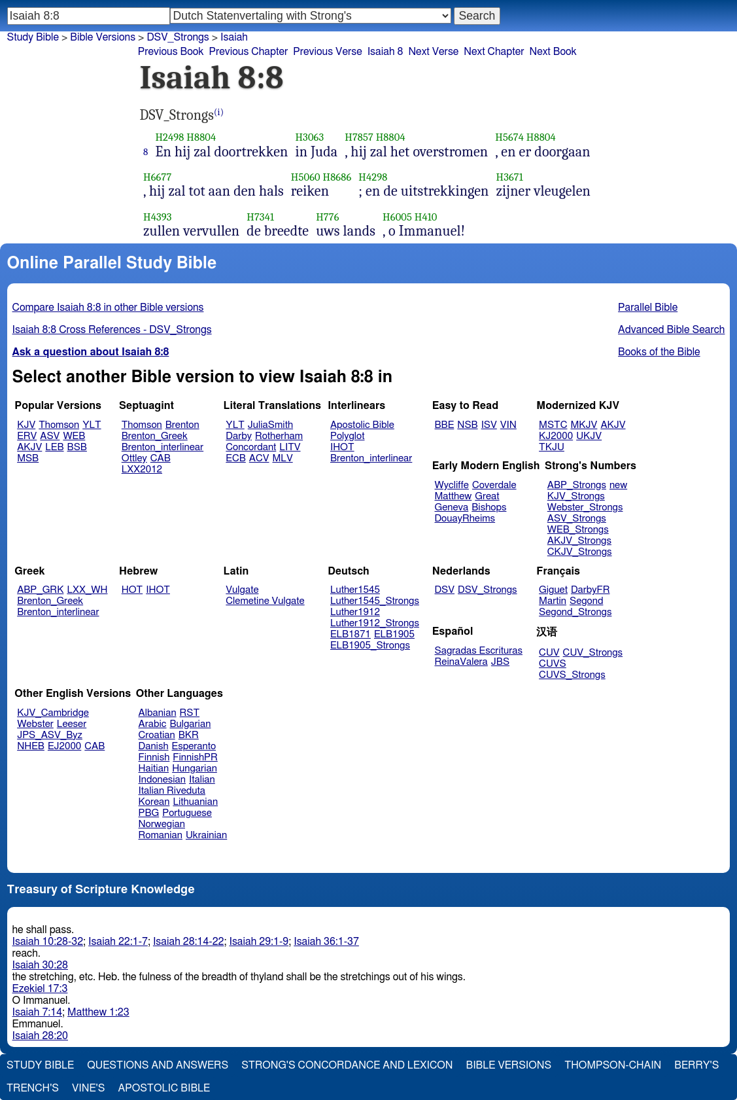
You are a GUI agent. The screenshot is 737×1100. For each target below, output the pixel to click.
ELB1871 (350, 634)
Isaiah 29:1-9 (258, 941)
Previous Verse (327, 51)
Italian (202, 780)
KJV (26, 425)
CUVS (552, 664)
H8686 (337, 177)
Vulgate (242, 590)
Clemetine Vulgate (265, 601)
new (618, 485)
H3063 (309, 137)
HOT (132, 590)
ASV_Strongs (576, 518)
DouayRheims (465, 518)
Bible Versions (102, 37)
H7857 (359, 137)
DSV (445, 590)
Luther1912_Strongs (374, 623)
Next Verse (433, 51)
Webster (35, 724)
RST (190, 713)
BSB (77, 447)
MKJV (583, 425)
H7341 (260, 217)
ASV (50, 436)
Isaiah (234, 37)
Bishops (488, 507)
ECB (235, 458)
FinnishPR (195, 757)
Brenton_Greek (155, 436)
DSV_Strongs (487, 590)
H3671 (509, 177)
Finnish (154, 757)
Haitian (154, 768)
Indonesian (162, 780)
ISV (489, 425)
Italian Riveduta (172, 791)
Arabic (153, 724)
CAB (160, 458)
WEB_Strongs (578, 530)
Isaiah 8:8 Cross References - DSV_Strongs (112, 330)
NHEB (30, 746)
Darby (239, 436)
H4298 (372, 177)
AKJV (29, 447)
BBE (444, 425)
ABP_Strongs (576, 485)
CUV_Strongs (593, 653)
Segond (586, 601)
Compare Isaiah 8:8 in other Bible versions (108, 307)
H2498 (169, 137)
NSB (467, 425)
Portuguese (187, 813)
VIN (508, 425)
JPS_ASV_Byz (49, 735)
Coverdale (494, 485)
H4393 (157, 217)
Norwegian (162, 824)
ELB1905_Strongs (370, 645)
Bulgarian (190, 724)
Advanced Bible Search (671, 330)
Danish (154, 746)
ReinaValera (461, 662)
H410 (426, 217)
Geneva (452, 507)
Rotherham (279, 436)
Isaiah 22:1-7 (118, 941)
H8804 (201, 137)
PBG (149, 813)
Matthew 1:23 (98, 1012)
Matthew (453, 496)
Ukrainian (206, 835)
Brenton (182, 425)
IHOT (342, 447)
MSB (28, 458)
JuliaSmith (270, 425)
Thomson (59, 425)
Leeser (71, 724)
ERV (27, 436)
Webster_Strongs (585, 507)
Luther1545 (355, 590)
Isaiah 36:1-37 (326, 941)
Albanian (158, 713)
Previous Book (171, 51)
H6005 (397, 217)
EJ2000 (64, 746)
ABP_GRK (40, 590)
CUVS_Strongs (572, 675)
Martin (552, 601)
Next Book (553, 51)
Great (487, 496)
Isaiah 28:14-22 (188, 941)
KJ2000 (556, 436)
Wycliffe (452, 485)
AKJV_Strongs (579, 541)
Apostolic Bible (164, 1088)
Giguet (553, 590)
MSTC (553, 425)
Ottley (134, 458)
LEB (54, 447)
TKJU (551, 447)
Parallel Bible (647, 307)
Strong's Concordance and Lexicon (347, 1065)
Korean (154, 802)
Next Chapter (494, 51)
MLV (282, 458)
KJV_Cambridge (53, 713)
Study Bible (33, 37)
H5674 (509, 137)
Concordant (251, 447)
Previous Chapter (248, 51)
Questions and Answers (157, 1065)
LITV (289, 447)
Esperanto (194, 746)
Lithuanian (195, 802)
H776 (327, 217)
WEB (74, 436)
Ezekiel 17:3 (40, 989)
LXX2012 (142, 469)
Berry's (696, 1065)
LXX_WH (87, 590)
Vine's (88, 1088)
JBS (500, 662)
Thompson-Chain (612, 1065)
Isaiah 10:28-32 (48, 941)
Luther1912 (355, 612)
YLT (91, 425)
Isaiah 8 (385, 51)
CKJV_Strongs (579, 552)
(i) (219, 112)
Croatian (157, 735)
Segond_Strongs (575, 612)
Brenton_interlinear (162, 447)
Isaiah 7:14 (37, 1012)
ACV (259, 458)
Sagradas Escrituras (479, 651)
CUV (549, 653)
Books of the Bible (659, 352)
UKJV (589, 436)
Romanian (160, 835)
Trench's (33, 1088)
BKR (189, 735)
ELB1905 (394, 634)
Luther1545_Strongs (374, 601)
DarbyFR (590, 590)
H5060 (305, 177)
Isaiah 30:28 (40, 965)
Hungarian (194, 768)
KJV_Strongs (576, 496)
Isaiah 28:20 (40, 1036)
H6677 (157, 177)
